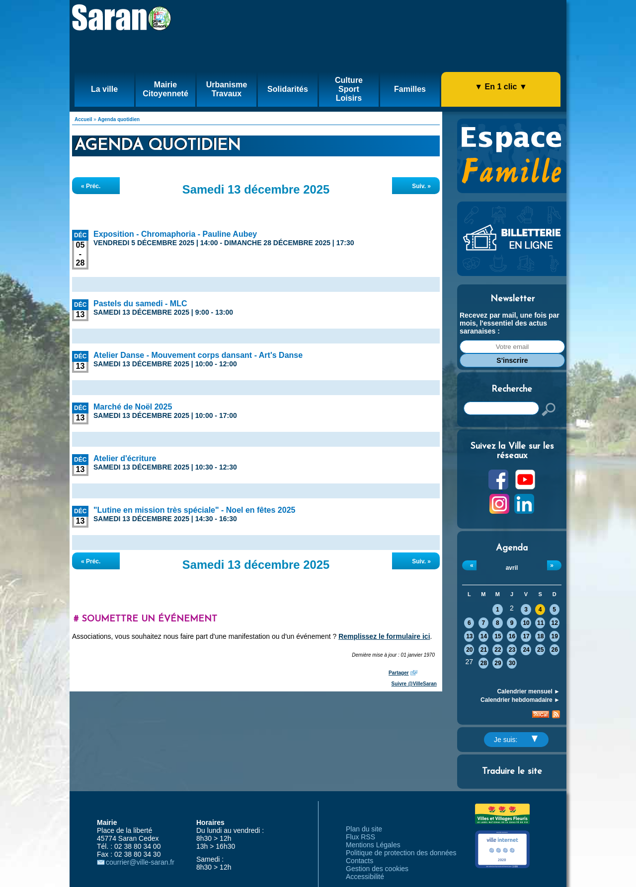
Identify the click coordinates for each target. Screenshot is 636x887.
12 (555, 622)
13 (469, 636)
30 (512, 663)
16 (512, 636)
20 (469, 649)
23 (512, 649)
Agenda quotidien (119, 119)
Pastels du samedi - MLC (140, 303)
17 (526, 636)
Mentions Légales (373, 845)
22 (497, 649)
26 (555, 649)
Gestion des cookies (377, 869)
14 (483, 636)
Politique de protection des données (401, 853)
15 (497, 636)
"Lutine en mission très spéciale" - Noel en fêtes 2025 (194, 510)
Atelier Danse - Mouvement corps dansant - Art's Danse (198, 355)
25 (540, 649)
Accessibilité (365, 877)
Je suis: (516, 740)
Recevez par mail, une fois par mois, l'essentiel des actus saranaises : (509, 323)
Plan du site (364, 829)
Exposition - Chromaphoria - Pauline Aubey (175, 234)
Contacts (359, 861)
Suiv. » (421, 186)
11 (540, 622)
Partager (399, 673)
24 (526, 649)
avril (512, 567)
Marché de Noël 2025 (132, 407)
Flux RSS (360, 837)
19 (555, 636)
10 (526, 622)
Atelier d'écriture (125, 458)
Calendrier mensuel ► (528, 691)
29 (497, 663)
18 (540, 636)
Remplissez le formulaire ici (384, 636)
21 (483, 649)
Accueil (83, 119)
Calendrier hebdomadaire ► (520, 699)
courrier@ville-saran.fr (140, 862)
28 (483, 663)
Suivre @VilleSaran (414, 683)
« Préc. (90, 186)
